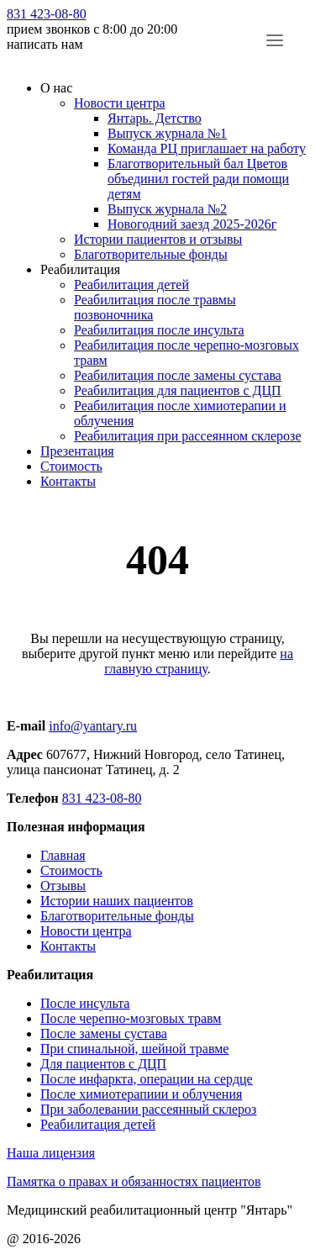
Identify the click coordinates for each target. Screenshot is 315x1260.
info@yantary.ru (93, 726)
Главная (63, 855)
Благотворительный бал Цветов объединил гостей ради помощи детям (198, 178)
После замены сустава (103, 1033)
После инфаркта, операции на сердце (146, 1079)
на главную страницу (198, 661)
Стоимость (71, 466)
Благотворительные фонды (151, 254)
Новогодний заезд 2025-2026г (192, 224)
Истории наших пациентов (116, 901)
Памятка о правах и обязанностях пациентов (134, 1181)
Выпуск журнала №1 (167, 133)
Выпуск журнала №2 (167, 209)
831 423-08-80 (47, 14)
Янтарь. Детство (155, 118)
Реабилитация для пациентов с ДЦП (177, 390)
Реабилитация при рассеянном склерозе (188, 436)
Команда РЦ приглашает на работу (207, 148)
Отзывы (63, 885)
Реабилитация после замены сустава (177, 375)
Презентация (77, 451)
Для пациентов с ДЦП (103, 1064)
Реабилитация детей (131, 284)
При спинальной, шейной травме (134, 1048)
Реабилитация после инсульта (159, 330)
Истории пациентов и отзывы (158, 239)
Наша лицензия (51, 1153)
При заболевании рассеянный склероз (148, 1109)
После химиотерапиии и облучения (141, 1094)
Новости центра (119, 103)
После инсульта (84, 1003)
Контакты (68, 481)
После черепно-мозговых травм (130, 1018)
